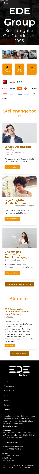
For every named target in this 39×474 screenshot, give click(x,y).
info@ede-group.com (15, 446)
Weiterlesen (9, 345)
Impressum (29, 465)
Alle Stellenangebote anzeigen (19, 284)
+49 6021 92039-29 (15, 449)
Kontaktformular (9, 426)
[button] (36, 2)
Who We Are (9, 386)
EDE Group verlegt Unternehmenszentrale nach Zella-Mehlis (17, 311)
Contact (7, 410)
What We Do (9, 391)
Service (7, 405)
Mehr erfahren (12, 167)
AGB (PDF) (19, 468)
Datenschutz (7, 468)
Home (6, 381)
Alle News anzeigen (20, 353)
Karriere (7, 400)
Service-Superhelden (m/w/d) (18, 148)
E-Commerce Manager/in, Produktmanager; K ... (18, 254)
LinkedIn (28, 468)
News (6, 396)
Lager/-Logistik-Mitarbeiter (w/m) (16, 202)
